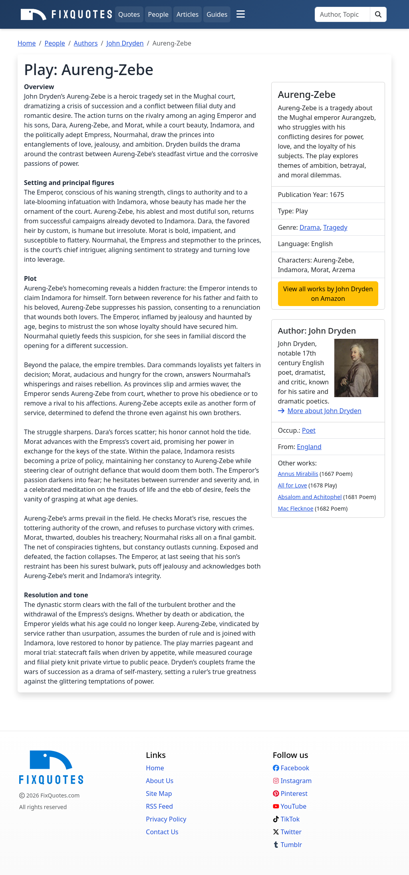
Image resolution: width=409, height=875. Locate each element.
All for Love (292, 485)
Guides (216, 14)
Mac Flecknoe (296, 508)
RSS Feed (159, 806)
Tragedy (335, 227)
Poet (309, 430)
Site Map (159, 793)
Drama (310, 227)
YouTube (290, 806)
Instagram (292, 780)
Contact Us (162, 831)
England (309, 446)
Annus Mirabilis (298, 473)
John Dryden (125, 43)
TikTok (286, 819)
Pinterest (290, 793)
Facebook (291, 768)
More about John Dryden (319, 410)
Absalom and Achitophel (310, 497)
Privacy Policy (166, 819)
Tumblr (287, 844)
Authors (86, 43)
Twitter (287, 831)
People (158, 14)
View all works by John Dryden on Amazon (328, 293)
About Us (159, 780)
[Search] (342, 14)
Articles (188, 14)
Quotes (129, 14)
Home (27, 43)
